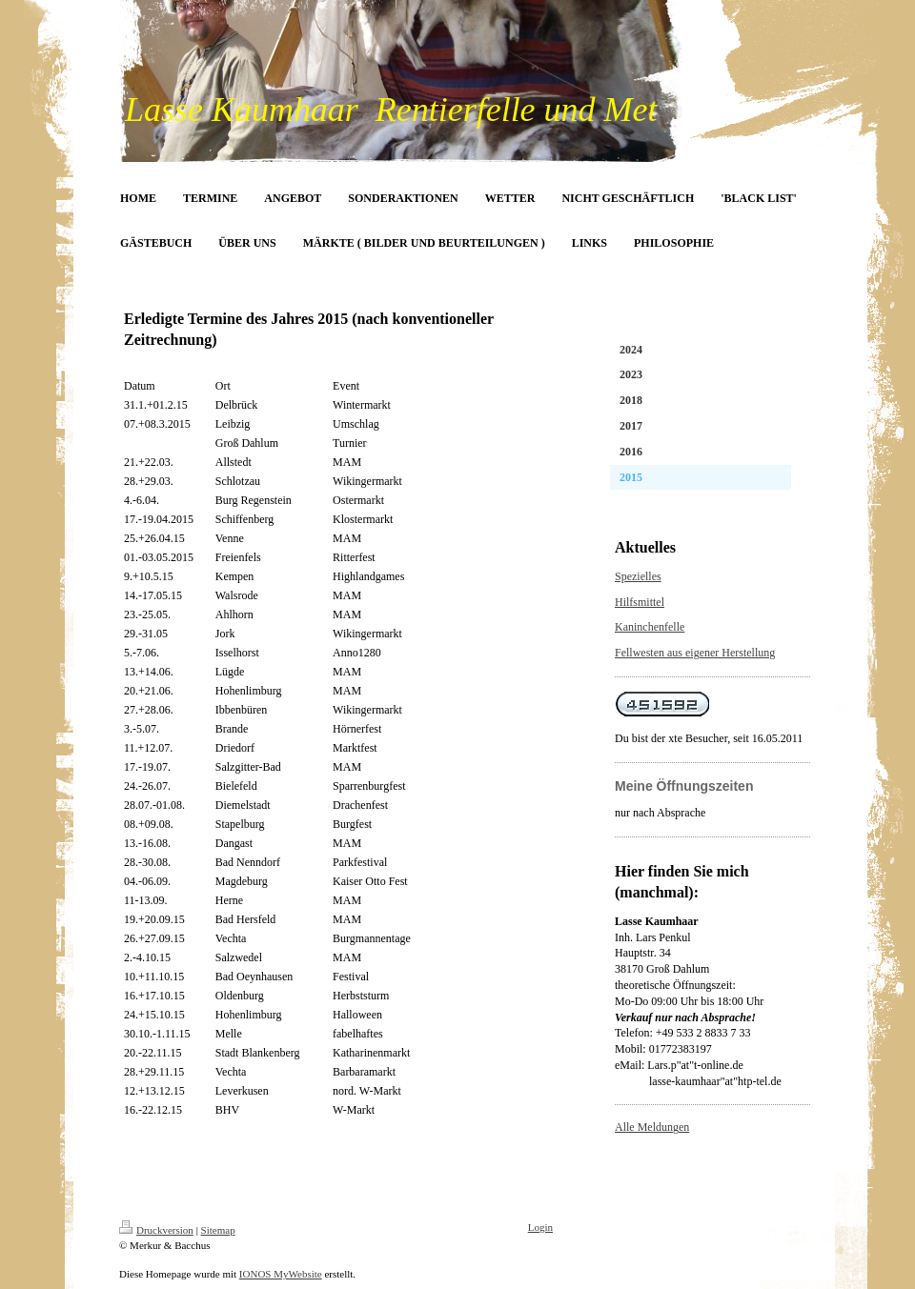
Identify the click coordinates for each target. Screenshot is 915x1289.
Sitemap (218, 1230)
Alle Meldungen (652, 1127)
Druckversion (156, 1230)
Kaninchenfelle (649, 627)
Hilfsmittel (639, 602)
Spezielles (638, 576)
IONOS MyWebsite (280, 1273)
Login (540, 1227)
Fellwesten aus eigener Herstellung (695, 652)
